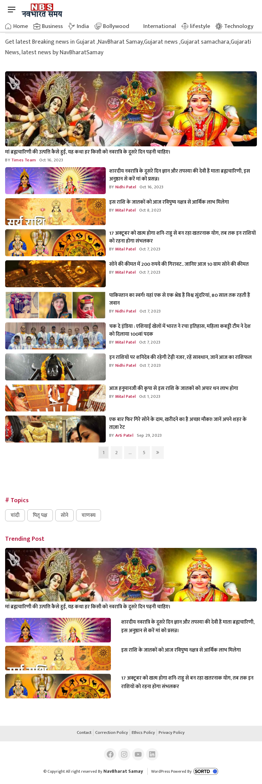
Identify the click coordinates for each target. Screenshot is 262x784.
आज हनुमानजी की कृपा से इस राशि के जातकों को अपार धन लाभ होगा (173, 388)
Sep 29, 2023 (149, 435)
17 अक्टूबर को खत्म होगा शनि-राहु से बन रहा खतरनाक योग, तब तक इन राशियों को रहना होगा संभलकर (182, 237)
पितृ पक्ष (40, 515)
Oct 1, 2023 (149, 396)
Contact (84, 732)
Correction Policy (111, 732)
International (159, 26)
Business (52, 26)
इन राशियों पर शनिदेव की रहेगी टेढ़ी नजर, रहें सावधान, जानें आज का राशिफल (180, 357)
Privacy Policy (172, 732)
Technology (238, 26)
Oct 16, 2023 (51, 160)
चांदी (15, 515)
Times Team (23, 160)
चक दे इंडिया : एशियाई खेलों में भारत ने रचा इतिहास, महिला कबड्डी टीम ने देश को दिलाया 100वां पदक (180, 330)
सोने (64, 515)
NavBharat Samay (123, 771)
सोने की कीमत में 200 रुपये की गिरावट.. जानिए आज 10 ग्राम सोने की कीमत (179, 264)
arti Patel (123, 435)
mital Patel (125, 210)
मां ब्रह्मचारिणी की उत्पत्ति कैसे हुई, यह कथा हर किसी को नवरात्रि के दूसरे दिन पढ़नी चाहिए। (88, 152)
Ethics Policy (143, 732)
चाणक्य (89, 515)
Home (20, 26)
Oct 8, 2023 (150, 210)
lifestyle (200, 26)
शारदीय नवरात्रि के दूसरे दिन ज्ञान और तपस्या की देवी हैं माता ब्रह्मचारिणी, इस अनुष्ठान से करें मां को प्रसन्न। (179, 175)
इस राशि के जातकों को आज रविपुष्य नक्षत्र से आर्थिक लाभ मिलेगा (169, 202)
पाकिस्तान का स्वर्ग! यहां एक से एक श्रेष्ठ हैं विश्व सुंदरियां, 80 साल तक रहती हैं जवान (179, 299)
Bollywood (116, 26)
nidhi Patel (125, 187)
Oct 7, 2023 (149, 249)
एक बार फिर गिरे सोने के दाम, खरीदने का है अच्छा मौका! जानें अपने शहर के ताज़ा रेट (178, 423)
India (83, 26)
